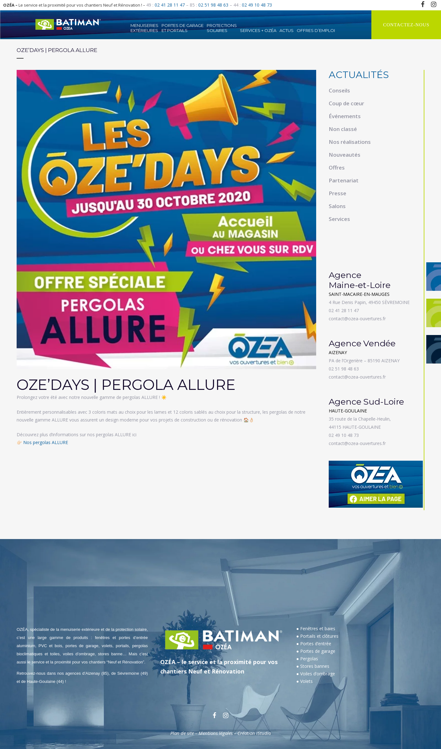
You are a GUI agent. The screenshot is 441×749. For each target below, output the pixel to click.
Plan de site (182, 733)
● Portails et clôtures (317, 636)
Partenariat (344, 180)
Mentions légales (216, 733)
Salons (337, 206)
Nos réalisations (350, 141)
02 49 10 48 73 (257, 5)
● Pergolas (307, 659)
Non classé (343, 129)
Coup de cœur (346, 103)
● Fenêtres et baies (315, 628)
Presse (337, 193)
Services (339, 219)
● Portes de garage (315, 651)
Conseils (339, 90)
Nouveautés (344, 154)
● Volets (304, 681)
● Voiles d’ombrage (315, 674)
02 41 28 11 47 (170, 5)
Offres (337, 167)
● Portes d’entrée (313, 644)
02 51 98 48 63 (213, 5)
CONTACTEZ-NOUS (406, 24)
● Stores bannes (312, 666)
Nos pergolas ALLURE (45, 442)
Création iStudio (254, 733)
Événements (345, 116)
